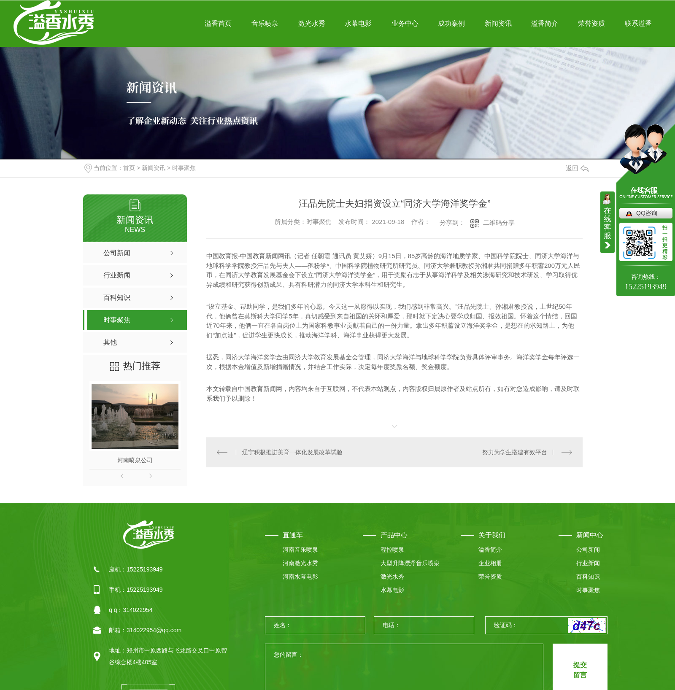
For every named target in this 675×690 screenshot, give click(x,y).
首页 (129, 167)
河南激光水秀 (300, 563)
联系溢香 (638, 23)
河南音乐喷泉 (300, 549)
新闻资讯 (498, 23)
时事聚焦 (184, 167)
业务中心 (405, 23)
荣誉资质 (591, 23)
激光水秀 (311, 23)
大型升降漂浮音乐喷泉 (410, 563)
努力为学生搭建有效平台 (514, 452)
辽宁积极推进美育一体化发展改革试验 (292, 452)
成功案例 (451, 23)
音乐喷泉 (264, 23)
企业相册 (490, 563)
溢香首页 (218, 23)
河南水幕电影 (300, 576)
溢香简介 (544, 23)
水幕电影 (358, 23)
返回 (577, 168)
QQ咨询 (646, 213)
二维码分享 (499, 222)
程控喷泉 (392, 549)
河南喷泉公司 (135, 460)
